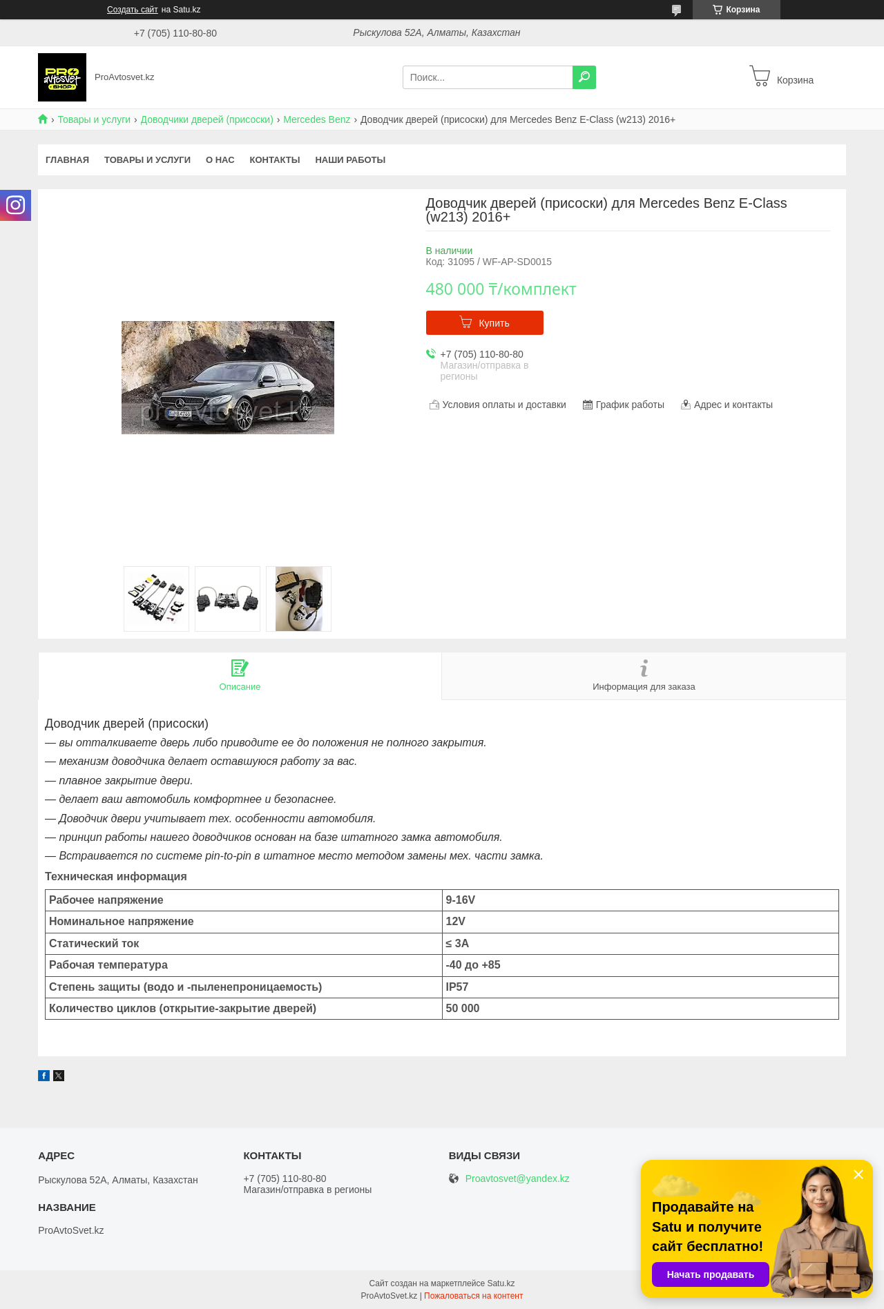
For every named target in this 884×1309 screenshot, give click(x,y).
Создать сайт (132, 9)
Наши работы (350, 160)
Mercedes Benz (316, 119)
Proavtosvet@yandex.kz (517, 1179)
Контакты (275, 160)
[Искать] (584, 77)
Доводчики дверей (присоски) (207, 119)
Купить (494, 323)
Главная (67, 160)
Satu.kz (501, 1283)
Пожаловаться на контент (473, 1296)
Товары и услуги (94, 119)
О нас (220, 160)
